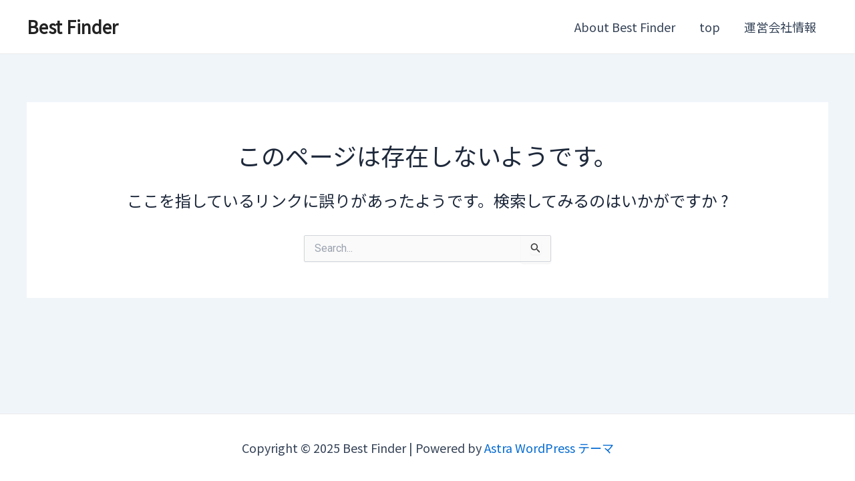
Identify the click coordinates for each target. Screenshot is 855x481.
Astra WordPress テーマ (549, 447)
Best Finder (72, 26)
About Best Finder (624, 26)
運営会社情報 (780, 26)
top (709, 26)
